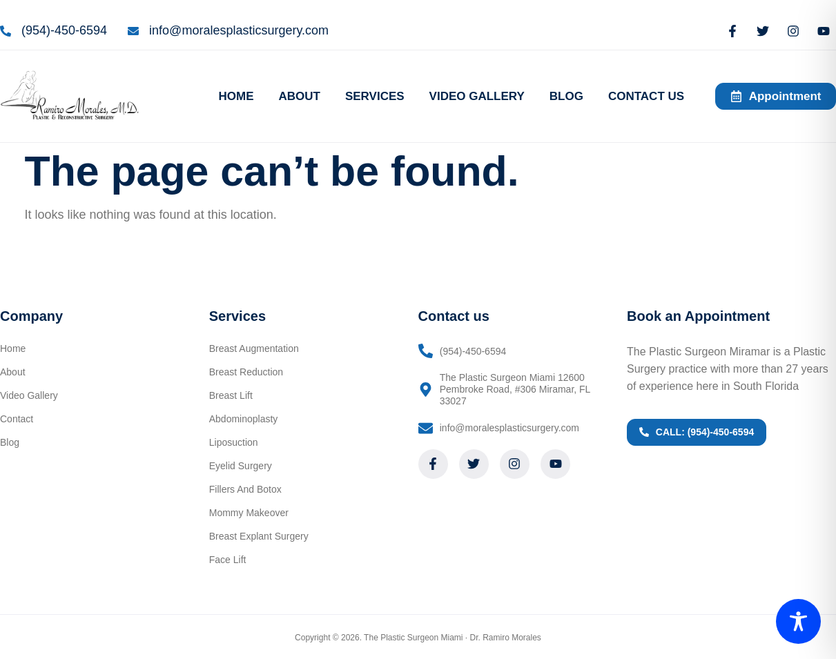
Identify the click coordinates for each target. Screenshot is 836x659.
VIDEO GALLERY (477, 96)
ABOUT (299, 96)
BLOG (566, 96)
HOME (235, 96)
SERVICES (375, 96)
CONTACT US (646, 96)
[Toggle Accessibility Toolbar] (798, 621)
